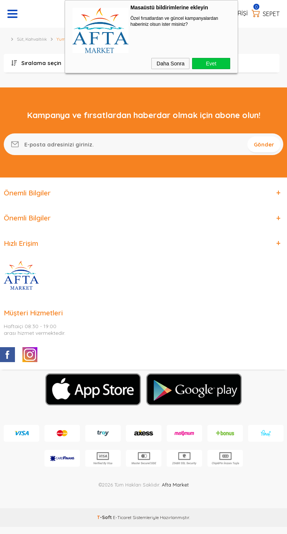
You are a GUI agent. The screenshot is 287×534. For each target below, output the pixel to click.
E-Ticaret (122, 524)
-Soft (105, 524)
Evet (211, 64)
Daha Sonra (171, 64)
